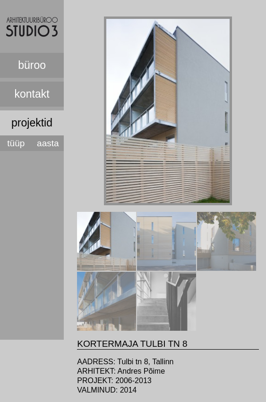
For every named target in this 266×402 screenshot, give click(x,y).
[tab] (106, 241)
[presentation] (106, 268)
